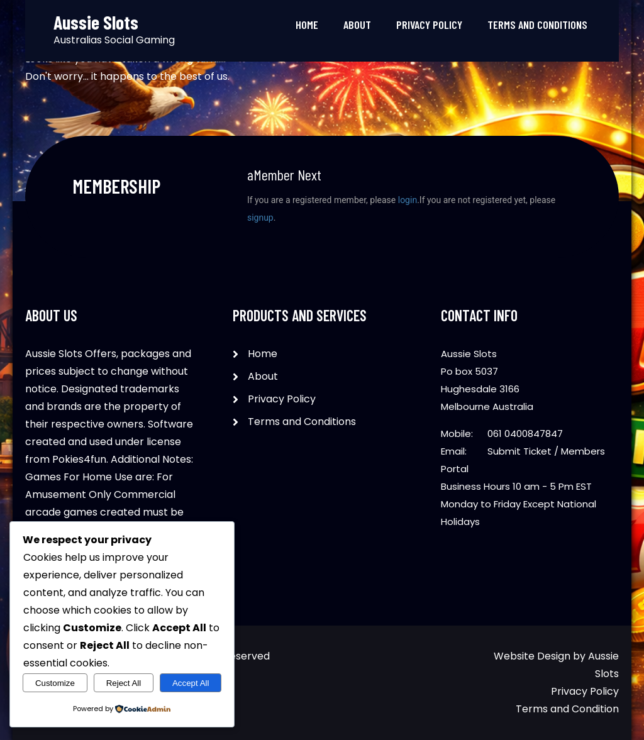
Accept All (190, 683)
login (407, 200)
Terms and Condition (567, 709)
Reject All (124, 683)
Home (307, 24)
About (357, 24)
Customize (55, 683)
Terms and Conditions (537, 24)
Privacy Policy (429, 24)
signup (260, 218)
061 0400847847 (525, 433)
